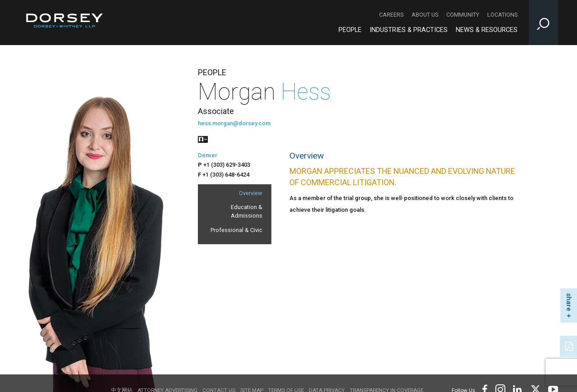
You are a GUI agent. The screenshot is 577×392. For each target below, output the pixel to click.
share (569, 302)
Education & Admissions (246, 211)
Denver (207, 155)
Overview (250, 193)
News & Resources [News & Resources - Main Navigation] (486, 30)
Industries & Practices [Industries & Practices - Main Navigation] (409, 30)
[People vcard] (203, 138)
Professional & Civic (236, 230)
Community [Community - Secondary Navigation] (462, 14)
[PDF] (569, 345)
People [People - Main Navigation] (350, 30)
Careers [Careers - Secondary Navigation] (391, 14)
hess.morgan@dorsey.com (234, 123)
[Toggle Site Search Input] (543, 22)
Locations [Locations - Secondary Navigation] (502, 14)
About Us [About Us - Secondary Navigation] (425, 14)
